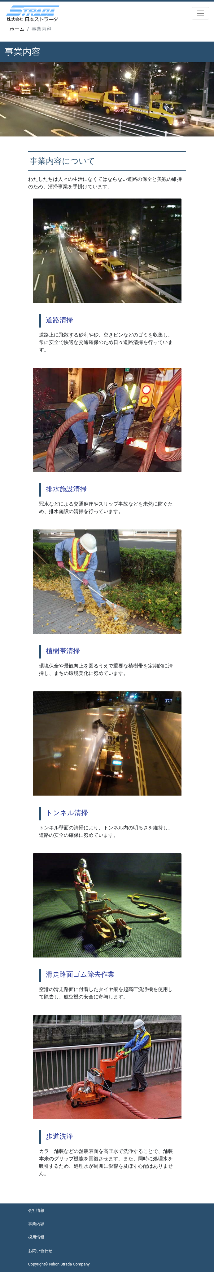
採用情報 (36, 1237)
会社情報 (36, 1210)
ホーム (17, 29)
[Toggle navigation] (200, 13)
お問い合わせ (40, 1250)
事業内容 (36, 1223)
